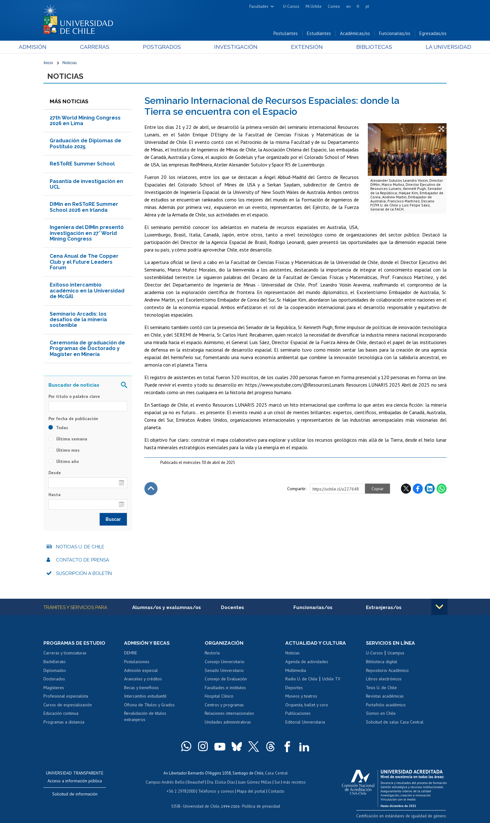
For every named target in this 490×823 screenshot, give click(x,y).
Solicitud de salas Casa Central (394, 723)
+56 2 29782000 (182, 791)
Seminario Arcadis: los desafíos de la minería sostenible (78, 320)
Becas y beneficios (141, 688)
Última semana (67, 440)
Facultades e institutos (225, 688)
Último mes (64, 451)
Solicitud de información (75, 795)
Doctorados (54, 680)
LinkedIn (429, 489)
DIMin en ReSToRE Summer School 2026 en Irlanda (84, 208)
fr (358, 6)
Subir (151, 489)
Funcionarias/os (394, 34)
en (348, 6)
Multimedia (295, 671)
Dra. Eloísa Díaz (221, 782)
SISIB (176, 806)
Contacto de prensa (82, 561)
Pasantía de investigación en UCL (86, 185)
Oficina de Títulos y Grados (149, 706)
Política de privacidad (260, 806)
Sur (276, 782)
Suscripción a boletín (84, 574)
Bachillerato (54, 662)
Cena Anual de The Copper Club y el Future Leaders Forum (84, 263)
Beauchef (196, 782)
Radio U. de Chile (301, 680)
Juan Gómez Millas (254, 782)
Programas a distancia (63, 723)
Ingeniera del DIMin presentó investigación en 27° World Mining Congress (87, 234)
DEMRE (130, 654)
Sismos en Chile (381, 714)
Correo (334, 6)
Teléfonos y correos (216, 791)
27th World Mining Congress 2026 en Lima (85, 121)
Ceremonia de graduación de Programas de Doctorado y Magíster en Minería (87, 349)
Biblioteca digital (381, 662)
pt (367, 6)
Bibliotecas (357, 47)
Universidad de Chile (201, 806)
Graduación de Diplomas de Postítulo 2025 (85, 144)
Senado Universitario (224, 671)
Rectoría (212, 654)
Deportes (294, 688)
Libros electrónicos (384, 680)
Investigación (235, 47)
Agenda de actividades (306, 662)
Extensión (298, 47)
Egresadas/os (433, 34)
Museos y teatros (301, 697)
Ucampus (396, 654)
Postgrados (169, 47)
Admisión (57, 47)
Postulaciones (136, 662)
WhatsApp (441, 489)
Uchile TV (331, 680)
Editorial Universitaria (305, 723)
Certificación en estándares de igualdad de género (403, 816)
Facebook (418, 489)
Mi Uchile (314, 6)
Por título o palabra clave (74, 397)
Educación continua (60, 714)
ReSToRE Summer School (82, 165)
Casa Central (276, 773)
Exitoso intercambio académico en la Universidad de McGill (87, 291)
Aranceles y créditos (143, 680)
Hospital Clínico (219, 697)
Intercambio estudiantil (145, 697)
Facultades (258, 6)
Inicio (48, 63)
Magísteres (53, 688)
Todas (58, 428)
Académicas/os (355, 34)
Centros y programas (224, 706)
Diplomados (54, 671)
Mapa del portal (250, 791)
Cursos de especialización (67, 706)
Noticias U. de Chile (80, 547)
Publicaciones (298, 714)
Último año (63, 462)
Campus (154, 782)
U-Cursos (291, 6)
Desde (54, 473)
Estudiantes (319, 34)
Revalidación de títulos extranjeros (145, 717)
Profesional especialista (65, 697)
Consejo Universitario (224, 662)
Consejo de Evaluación (226, 680)
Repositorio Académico (387, 671)
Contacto (275, 791)
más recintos (293, 782)
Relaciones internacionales (229, 714)
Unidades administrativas (228, 723)
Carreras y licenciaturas (65, 654)
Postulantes (285, 34)
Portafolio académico (386, 706)
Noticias (69, 63)
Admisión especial (141, 671)
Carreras (111, 47)
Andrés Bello (173, 782)
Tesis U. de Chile (381, 688)
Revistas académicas (385, 697)
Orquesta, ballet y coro (306, 706)
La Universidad (423, 47)
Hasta (54, 495)
